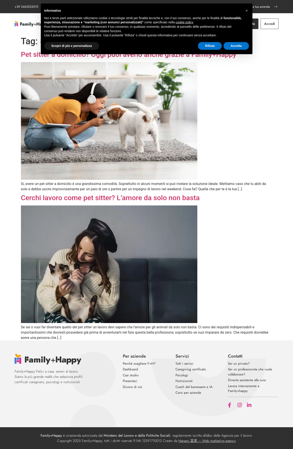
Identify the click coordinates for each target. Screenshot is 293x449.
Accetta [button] (236, 46)
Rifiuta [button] (210, 46)
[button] (246, 10)
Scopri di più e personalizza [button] (71, 46)
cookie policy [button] (184, 22)
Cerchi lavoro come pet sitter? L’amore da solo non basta (110, 198)
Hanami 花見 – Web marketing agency (207, 440)
